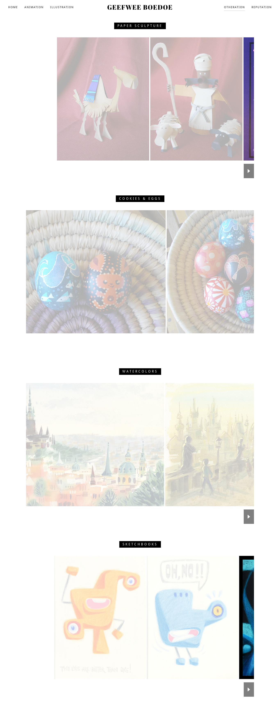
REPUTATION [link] (262, 7)
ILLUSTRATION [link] (62, 7)
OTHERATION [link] (234, 7)
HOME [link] (13, 7)
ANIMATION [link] (34, 7)
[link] (140, 8)
